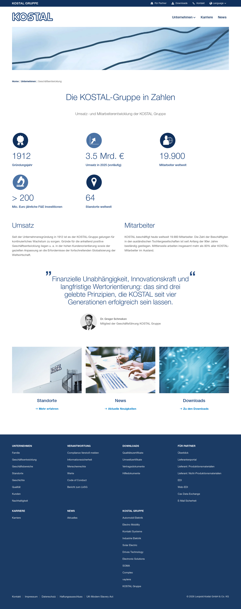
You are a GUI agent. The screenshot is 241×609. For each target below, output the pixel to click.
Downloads (179, 3)
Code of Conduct (77, 480)
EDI (180, 480)
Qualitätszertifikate (133, 453)
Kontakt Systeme (132, 531)
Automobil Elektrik (133, 518)
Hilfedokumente (131, 473)
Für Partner (159, 3)
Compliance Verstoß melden (83, 453)
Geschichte (18, 480)
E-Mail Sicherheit (187, 501)
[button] (184, 18)
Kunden (16, 494)
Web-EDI (183, 487)
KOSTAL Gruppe (132, 586)
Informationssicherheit (79, 460)
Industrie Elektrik (132, 538)
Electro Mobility (131, 525)
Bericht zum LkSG (77, 487)
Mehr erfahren (48, 409)
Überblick (183, 453)
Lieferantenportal (187, 460)
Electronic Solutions (134, 559)
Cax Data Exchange (189, 494)
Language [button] (218, 3)
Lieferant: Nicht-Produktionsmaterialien (199, 473)
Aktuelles (72, 518)
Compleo (128, 573)
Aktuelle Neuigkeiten (122, 409)
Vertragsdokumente (134, 467)
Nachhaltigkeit (20, 501)
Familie (16, 453)
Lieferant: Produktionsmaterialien (196, 467)
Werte (70, 473)
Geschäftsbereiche (22, 467)
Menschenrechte (76, 467)
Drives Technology (133, 552)
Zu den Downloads (196, 409)
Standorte (17, 473)
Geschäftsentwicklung (24, 460)
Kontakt (198, 3)
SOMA (126, 566)
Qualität (16, 487)
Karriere (16, 518)
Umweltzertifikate (132, 460)
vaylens (127, 579)
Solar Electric (130, 545)
